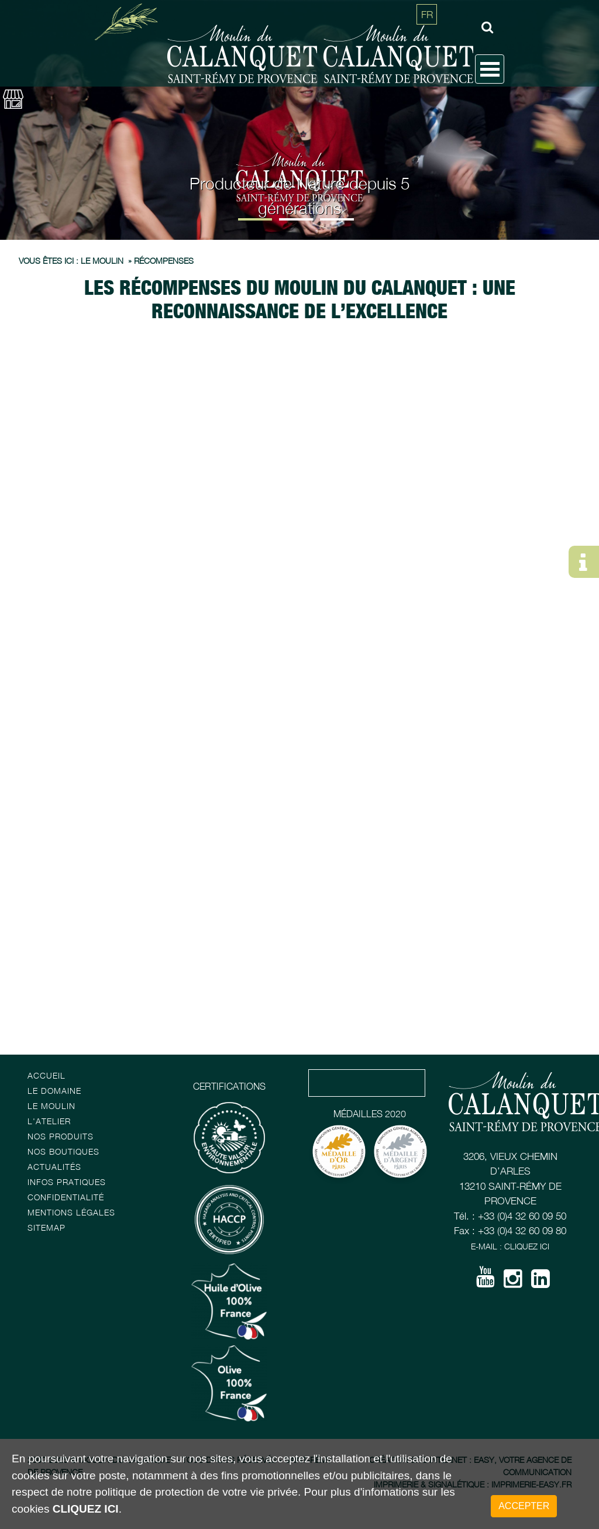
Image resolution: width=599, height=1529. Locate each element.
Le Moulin (51, 1106)
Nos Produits (60, 1136)
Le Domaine (54, 1091)
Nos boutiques (63, 1151)
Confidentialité (65, 1197)
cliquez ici (86, 1509)
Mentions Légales (71, 1212)
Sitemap (46, 1227)
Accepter (523, 1506)
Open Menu (489, 69)
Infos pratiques (66, 1182)
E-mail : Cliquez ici (510, 1246)
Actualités (54, 1167)
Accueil (46, 1075)
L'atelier (49, 1121)
